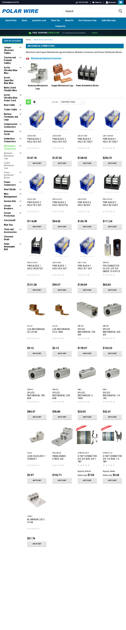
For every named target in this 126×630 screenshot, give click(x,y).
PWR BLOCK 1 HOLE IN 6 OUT (59, 267)
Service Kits (10, 201)
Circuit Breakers (8, 207)
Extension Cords (9, 133)
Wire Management (10, 195)
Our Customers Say (87, 20)
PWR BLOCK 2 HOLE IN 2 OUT (34, 204)
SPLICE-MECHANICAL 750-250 (87, 332)
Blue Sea (8, 224)
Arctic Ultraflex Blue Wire (10, 70)
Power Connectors (10, 183)
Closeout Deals (8, 238)
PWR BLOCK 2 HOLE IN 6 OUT (34, 140)
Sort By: (55, 102)
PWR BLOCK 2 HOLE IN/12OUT (110, 204)
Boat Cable (9, 105)
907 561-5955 (81, 2)
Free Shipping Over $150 (10, 2)
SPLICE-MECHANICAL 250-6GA (61, 395)
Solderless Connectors (10, 140)
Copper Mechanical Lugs (9, 165)
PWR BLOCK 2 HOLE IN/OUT (84, 204)
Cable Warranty (109, 20)
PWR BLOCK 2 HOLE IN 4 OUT (59, 140)
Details (94, 33)
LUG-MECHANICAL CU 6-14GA (61, 330)
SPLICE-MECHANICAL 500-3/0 (112, 332)
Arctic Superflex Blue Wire (8, 80)
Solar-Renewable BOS (9, 246)
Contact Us (60, 26)
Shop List (96, 2)
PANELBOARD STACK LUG (59, 457)
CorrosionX (9, 220)
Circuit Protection (9, 214)
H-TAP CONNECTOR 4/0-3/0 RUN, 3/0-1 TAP (87, 459)
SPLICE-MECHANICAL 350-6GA (36, 395)
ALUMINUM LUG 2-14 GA (36, 521)
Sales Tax (55, 20)
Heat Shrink (10, 189)
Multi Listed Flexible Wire (10, 89)
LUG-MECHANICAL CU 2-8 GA (36, 330)
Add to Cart (37, 163)
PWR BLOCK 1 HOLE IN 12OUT (110, 140)
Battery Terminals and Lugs (11, 117)
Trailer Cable (10, 109)
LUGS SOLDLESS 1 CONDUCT (36, 457)
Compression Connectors (10, 125)
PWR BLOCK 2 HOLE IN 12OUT (85, 140)
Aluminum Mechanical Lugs (9, 156)
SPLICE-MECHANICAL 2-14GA (85, 395)
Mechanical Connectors (10, 147)
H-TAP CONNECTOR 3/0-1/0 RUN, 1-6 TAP (112, 459)
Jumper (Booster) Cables (9, 50)
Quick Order (11, 20)
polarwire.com (39, 20)
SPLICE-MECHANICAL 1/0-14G (112, 395)
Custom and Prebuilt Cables (10, 60)
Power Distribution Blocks (9, 175)
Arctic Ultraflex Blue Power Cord (10, 98)
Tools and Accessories (10, 230)
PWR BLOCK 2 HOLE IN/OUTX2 (60, 204)
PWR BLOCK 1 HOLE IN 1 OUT (85, 267)
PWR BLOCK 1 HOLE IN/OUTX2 (35, 267)
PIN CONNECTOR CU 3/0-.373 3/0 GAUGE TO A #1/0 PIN (111, 268)
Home (24, 20)
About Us (69, 20)
